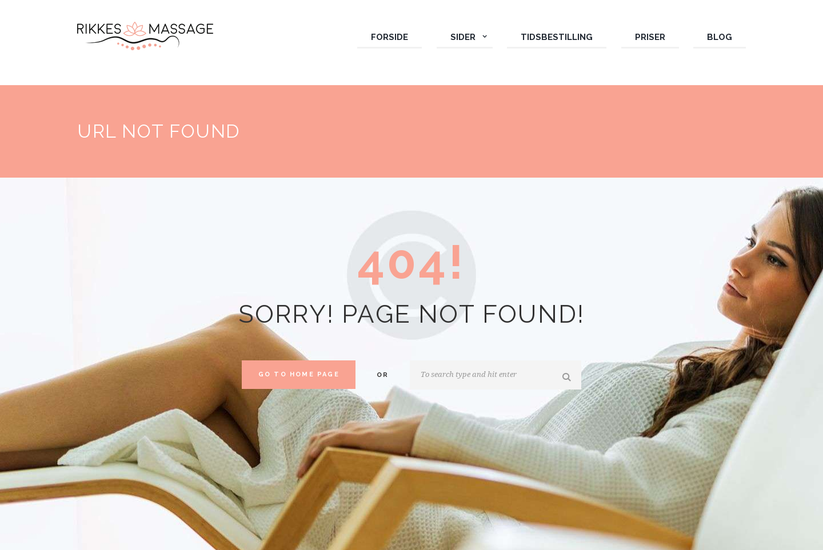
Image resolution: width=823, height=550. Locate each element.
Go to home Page (298, 374)
